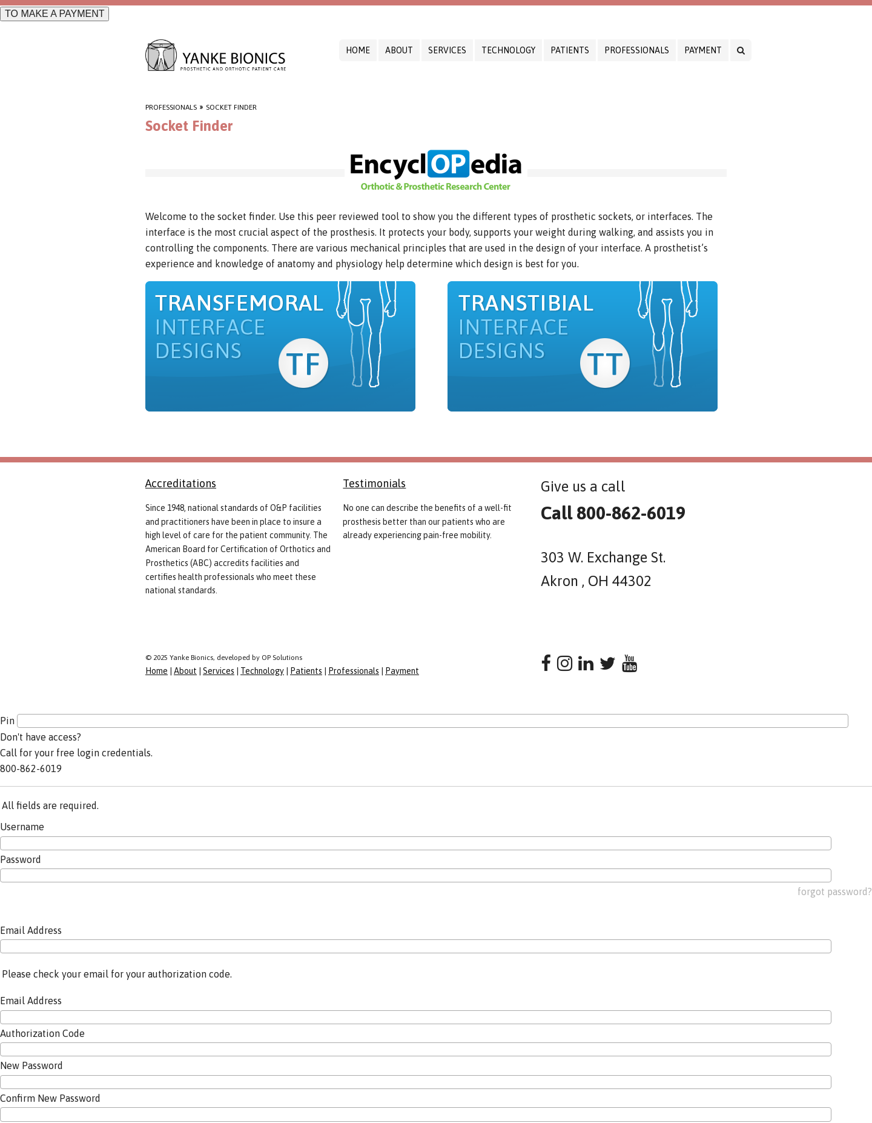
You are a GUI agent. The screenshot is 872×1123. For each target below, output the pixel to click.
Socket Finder (231, 107)
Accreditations (180, 483)
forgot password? (835, 891)
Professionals (636, 50)
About (399, 50)
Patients (569, 50)
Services (447, 50)
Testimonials (374, 483)
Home (358, 50)
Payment (703, 50)
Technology (508, 50)
